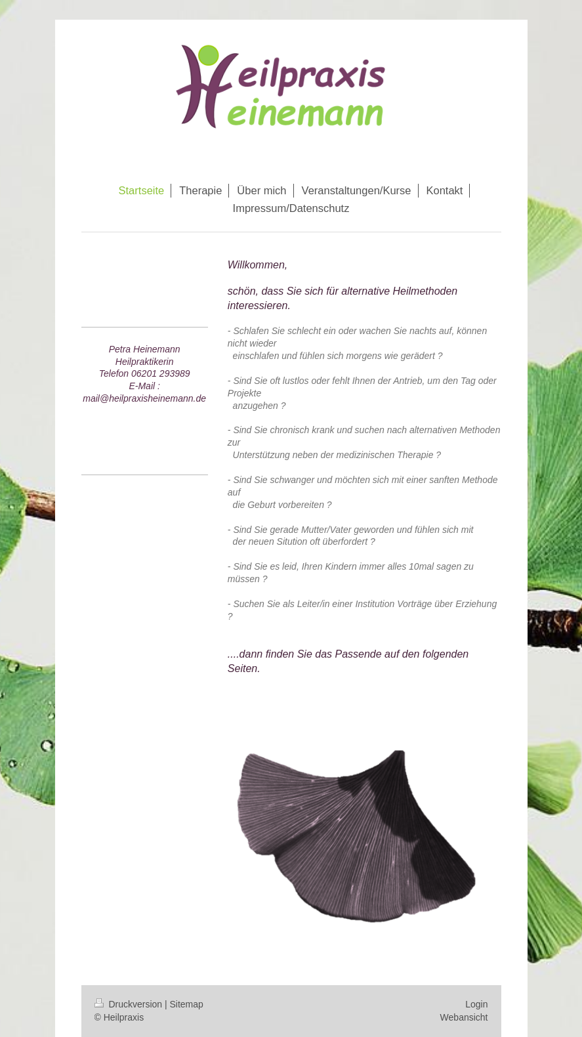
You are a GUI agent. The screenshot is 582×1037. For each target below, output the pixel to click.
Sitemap (186, 1004)
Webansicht (464, 1017)
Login (476, 1004)
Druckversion (129, 1004)
